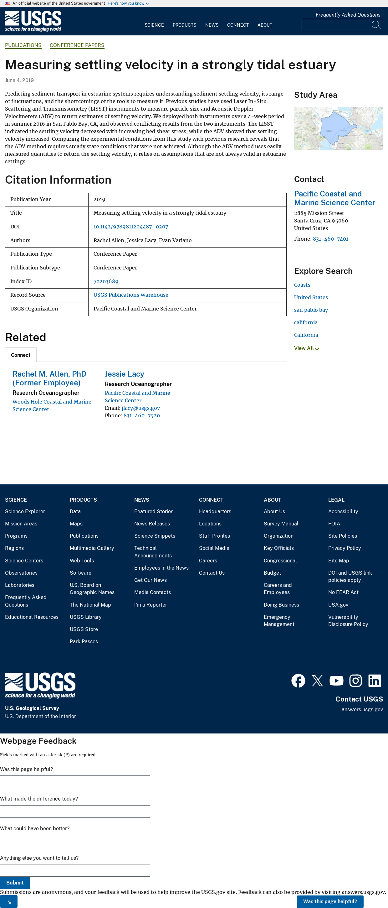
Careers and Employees (278, 589)
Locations (210, 524)
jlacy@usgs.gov (141, 408)
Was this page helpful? (330, 902)
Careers (208, 561)
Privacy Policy (344, 548)
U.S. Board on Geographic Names (92, 589)
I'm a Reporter (150, 605)
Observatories (21, 573)
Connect (238, 25)
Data (75, 511)
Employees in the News (161, 568)
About (265, 25)
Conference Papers (77, 45)
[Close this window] (9, 901)
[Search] (376, 25)
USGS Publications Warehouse (131, 295)
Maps (76, 524)
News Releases (152, 524)
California (306, 335)
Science (154, 25)
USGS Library (86, 617)
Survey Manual (281, 524)
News (211, 25)
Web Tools (82, 561)
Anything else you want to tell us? (39, 858)
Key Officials (279, 548)
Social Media (214, 548)
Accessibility (343, 511)
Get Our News (150, 580)
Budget (272, 573)
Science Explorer (25, 511)
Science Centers (24, 561)
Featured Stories (153, 511)
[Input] (342, 25)
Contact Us (212, 573)
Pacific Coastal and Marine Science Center (334, 198)
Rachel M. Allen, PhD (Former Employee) (49, 378)
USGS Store (84, 629)
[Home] (33, 30)
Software (80, 573)
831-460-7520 (142, 415)
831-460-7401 (330, 239)
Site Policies (342, 536)
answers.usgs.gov (362, 709)
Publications (23, 45)
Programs (16, 536)
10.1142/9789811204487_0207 (131, 227)
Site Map (338, 561)
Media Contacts (152, 592)
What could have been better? (34, 829)
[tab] (21, 354)
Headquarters (215, 511)
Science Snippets (154, 536)
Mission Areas (21, 524)
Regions (14, 548)
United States (311, 297)
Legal (336, 500)
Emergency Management (279, 621)
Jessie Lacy (124, 373)
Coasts (302, 285)
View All (306, 348)
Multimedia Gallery (92, 548)
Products (184, 25)
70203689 (106, 281)
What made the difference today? (39, 799)
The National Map (90, 605)
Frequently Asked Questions (348, 15)
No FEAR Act (343, 592)
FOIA (334, 524)
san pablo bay (311, 310)
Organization (279, 536)
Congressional (280, 561)
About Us (274, 511)
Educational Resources (32, 617)
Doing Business (281, 605)
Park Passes (84, 641)
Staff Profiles (214, 536)
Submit (15, 883)
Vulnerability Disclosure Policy (348, 621)
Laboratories (19, 585)
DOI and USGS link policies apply (350, 576)
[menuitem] (154, 21)
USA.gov (338, 605)
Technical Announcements (153, 552)
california (306, 322)
